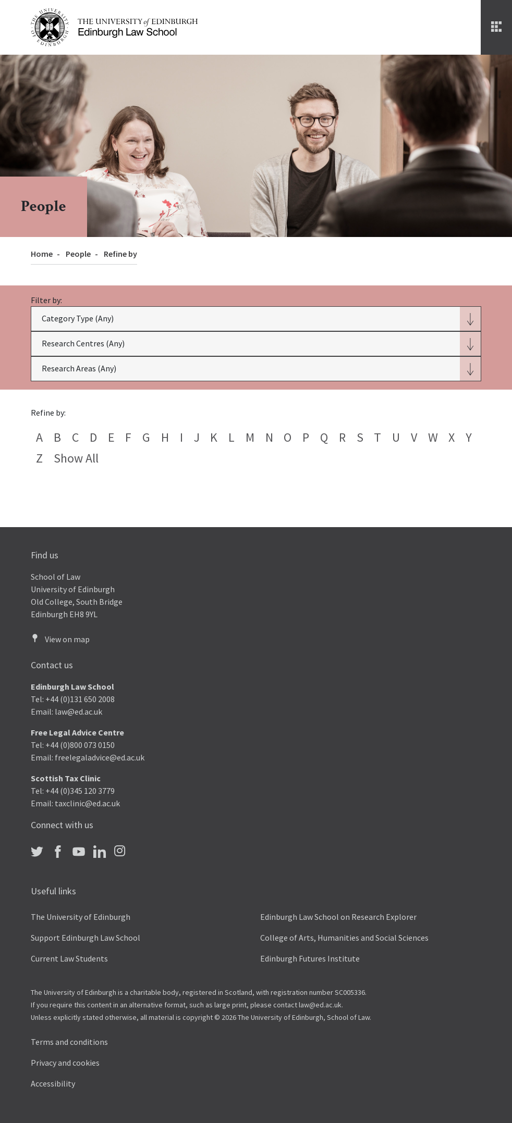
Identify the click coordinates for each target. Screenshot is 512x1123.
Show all (76, 458)
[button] (256, 318)
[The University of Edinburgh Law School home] (114, 26)
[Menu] (496, 27)
